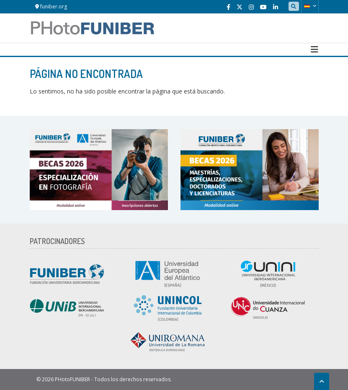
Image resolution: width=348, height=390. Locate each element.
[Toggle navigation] (314, 49)
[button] (310, 6)
